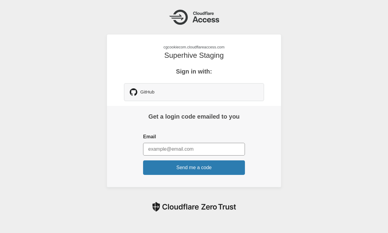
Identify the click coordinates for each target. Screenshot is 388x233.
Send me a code (194, 167)
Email (149, 136)
